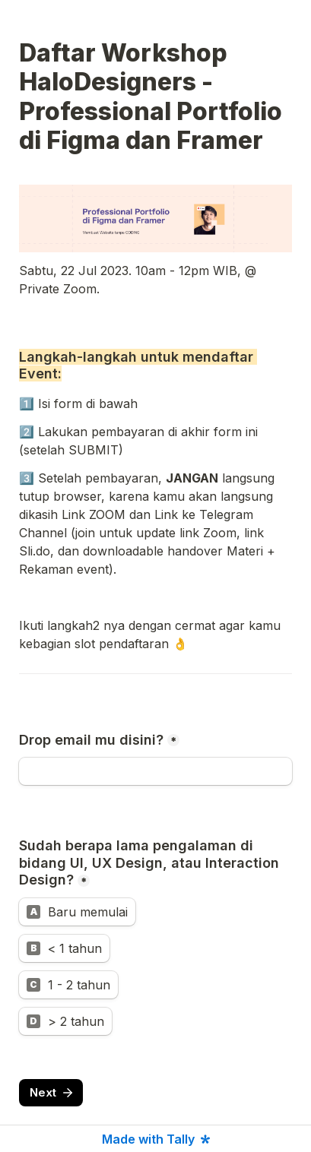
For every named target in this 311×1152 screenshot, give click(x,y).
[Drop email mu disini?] (155, 771)
